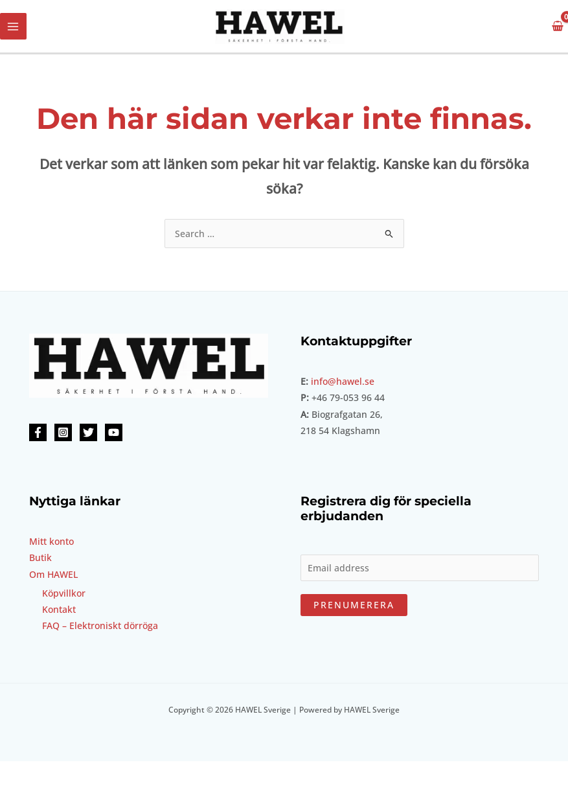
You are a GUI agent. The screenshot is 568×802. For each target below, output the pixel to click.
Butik (40, 557)
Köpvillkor (63, 593)
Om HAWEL (53, 574)
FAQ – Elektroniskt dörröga (100, 625)
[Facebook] (38, 432)
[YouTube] (113, 432)
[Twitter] (88, 432)
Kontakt (59, 609)
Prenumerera (353, 605)
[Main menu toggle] (13, 26)
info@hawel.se (342, 381)
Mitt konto (51, 541)
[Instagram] (63, 432)
